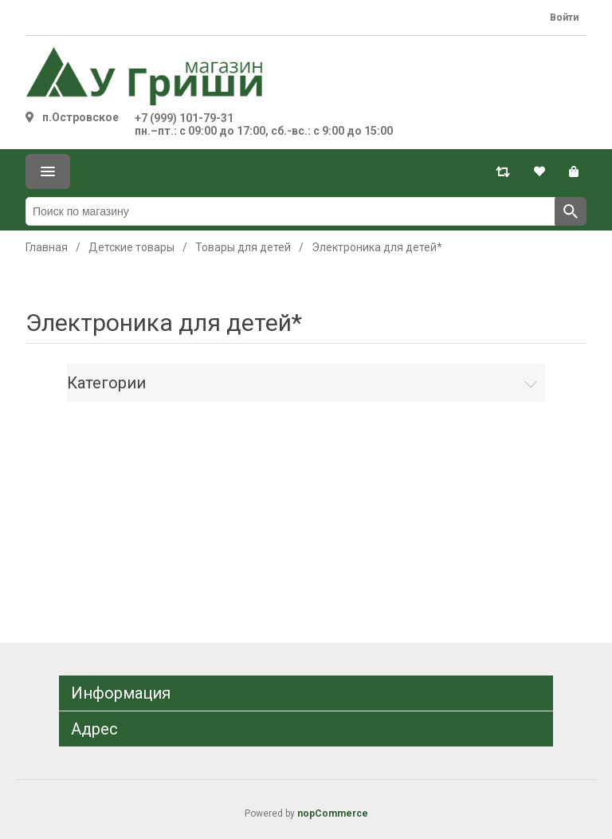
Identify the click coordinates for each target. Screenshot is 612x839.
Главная (47, 247)
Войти (564, 17)
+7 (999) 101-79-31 (184, 118)
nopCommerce (332, 813)
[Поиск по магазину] (290, 211)
